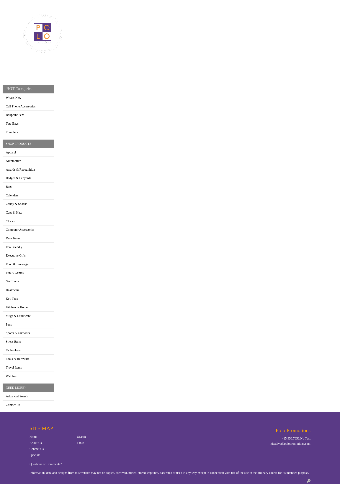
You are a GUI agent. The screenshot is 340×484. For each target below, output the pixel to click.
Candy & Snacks (16, 204)
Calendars (12, 195)
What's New (13, 97)
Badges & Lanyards (18, 178)
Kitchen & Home (17, 307)
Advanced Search (17, 396)
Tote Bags (12, 123)
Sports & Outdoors (18, 333)
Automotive (13, 161)
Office (209, 19)
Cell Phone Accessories (21, 106)
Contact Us (23, 5)
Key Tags (12, 298)
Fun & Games (15, 273)
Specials (34, 455)
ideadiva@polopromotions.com (290, 443)
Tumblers (12, 132)
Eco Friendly (14, 247)
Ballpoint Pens (15, 115)
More (276, 19)
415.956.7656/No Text (296, 438)
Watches (11, 376)
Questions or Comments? (45, 464)
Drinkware (186, 19)
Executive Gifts (16, 255)
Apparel (148, 19)
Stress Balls (13, 341)
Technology (13, 350)
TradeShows (232, 19)
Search (283, 5)
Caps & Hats (14, 212)
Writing (257, 19)
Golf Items (13, 281)
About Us (35, 442)
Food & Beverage (17, 264)
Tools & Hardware (17, 359)
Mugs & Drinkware (18, 316)
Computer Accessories (20, 229)
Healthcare (13, 290)
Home (8, 5)
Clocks (10, 221)
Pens (9, 324)
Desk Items (13, 238)
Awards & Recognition (20, 169)
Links (80, 442)
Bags (166, 19)
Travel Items (14, 367)
